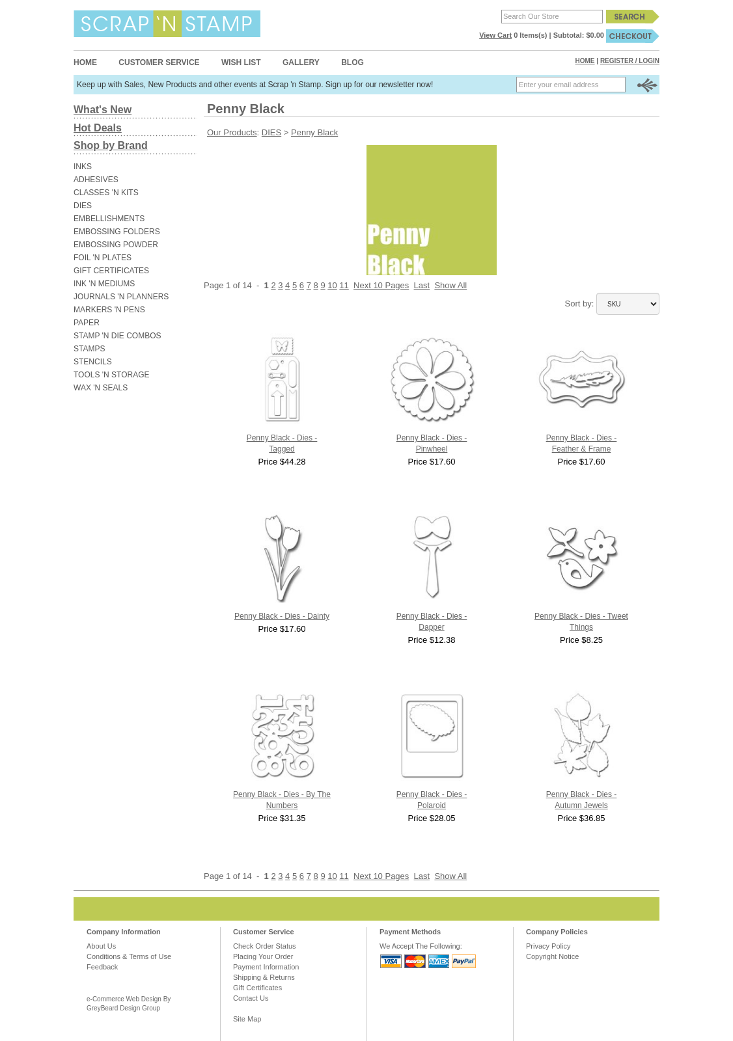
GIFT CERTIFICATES (111, 270)
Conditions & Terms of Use (129, 956)
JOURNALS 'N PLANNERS (121, 296)
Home (85, 62)
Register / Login (629, 60)
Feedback (102, 967)
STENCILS (93, 361)
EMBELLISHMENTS (109, 218)
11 (343, 285)
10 (332, 285)
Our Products (232, 132)
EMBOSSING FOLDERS (117, 231)
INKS (83, 166)
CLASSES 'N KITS (106, 192)
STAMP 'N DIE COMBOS (117, 335)
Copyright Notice (552, 956)
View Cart (495, 35)
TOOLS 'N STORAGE (112, 374)
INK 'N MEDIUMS (104, 283)
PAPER (87, 322)
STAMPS (89, 348)
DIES (83, 205)
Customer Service (158, 62)
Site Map (247, 1019)
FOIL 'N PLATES (102, 257)
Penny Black (314, 132)
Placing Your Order (263, 956)
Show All (450, 285)
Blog (352, 62)
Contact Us (250, 998)
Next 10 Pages (381, 285)
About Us (101, 946)
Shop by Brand (111, 145)
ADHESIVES (96, 179)
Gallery (301, 62)
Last (422, 285)
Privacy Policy (548, 946)
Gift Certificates (257, 988)
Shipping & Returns (264, 977)
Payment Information (266, 967)
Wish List (241, 62)
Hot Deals (98, 127)
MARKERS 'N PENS (109, 309)
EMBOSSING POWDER (116, 244)
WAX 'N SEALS (101, 387)
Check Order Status (264, 946)
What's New (102, 109)
